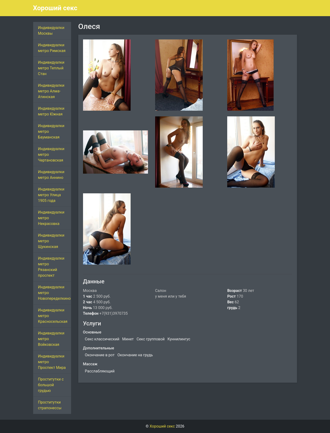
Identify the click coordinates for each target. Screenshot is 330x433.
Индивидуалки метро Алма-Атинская (51, 91)
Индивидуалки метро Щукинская (51, 241)
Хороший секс (55, 8)
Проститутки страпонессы (50, 405)
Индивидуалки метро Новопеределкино (54, 293)
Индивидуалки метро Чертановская (51, 154)
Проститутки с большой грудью (51, 385)
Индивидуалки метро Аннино (51, 175)
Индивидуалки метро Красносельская (53, 316)
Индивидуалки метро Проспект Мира (52, 362)
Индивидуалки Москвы (51, 30)
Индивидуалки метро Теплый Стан (51, 68)
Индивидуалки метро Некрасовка (51, 218)
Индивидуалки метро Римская (52, 48)
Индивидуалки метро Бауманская (51, 131)
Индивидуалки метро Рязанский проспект (51, 267)
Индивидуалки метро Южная (51, 111)
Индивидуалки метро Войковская (51, 339)
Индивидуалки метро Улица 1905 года (51, 195)
